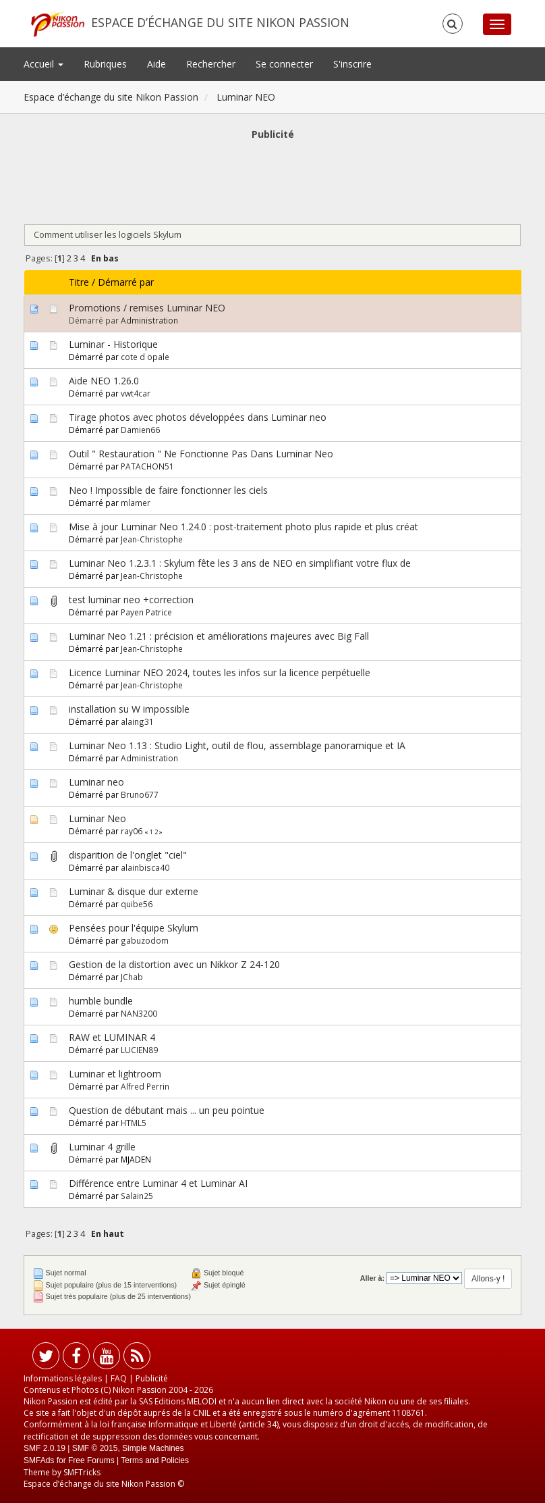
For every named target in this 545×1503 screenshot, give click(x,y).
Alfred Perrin (145, 1086)
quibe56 (136, 903)
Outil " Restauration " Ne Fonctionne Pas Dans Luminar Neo (201, 453)
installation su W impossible (129, 709)
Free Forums (91, 1460)
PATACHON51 (147, 466)
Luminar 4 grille (102, 1146)
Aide (156, 63)
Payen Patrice (146, 612)
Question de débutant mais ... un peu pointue (166, 1110)
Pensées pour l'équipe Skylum (133, 927)
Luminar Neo (97, 818)
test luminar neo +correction (131, 599)
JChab (132, 976)
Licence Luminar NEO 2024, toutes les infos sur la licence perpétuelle (219, 672)
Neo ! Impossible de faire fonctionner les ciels (168, 490)
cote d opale (145, 356)
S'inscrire (352, 63)
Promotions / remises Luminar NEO (147, 307)
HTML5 (133, 1122)
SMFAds (39, 1460)
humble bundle (101, 1000)
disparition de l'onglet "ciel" (128, 854)
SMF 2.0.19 (44, 1448)
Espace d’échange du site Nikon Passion (220, 22)
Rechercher (210, 63)
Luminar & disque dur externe (133, 891)
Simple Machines (152, 1448)
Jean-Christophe (152, 539)
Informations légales (63, 1378)
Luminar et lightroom (115, 1073)
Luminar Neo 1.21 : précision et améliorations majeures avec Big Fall (219, 636)
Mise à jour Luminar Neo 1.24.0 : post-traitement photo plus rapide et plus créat (243, 526)
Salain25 (137, 1195)
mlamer (135, 502)
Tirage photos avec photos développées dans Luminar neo (197, 417)
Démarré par (126, 282)
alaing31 (137, 721)
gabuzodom (145, 940)
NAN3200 (139, 1013)
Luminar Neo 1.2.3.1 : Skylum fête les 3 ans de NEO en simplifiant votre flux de (240, 563)
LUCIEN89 (139, 1049)
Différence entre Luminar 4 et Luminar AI (158, 1183)
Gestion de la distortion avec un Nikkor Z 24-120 (174, 964)
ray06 (131, 830)
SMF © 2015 (95, 1448)
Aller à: (372, 1278)
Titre (79, 282)
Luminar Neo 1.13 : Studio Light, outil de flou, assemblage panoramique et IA (237, 745)
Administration (149, 320)
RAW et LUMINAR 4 (112, 1037)
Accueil (43, 63)
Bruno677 (140, 794)
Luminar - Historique (113, 344)
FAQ (119, 1378)
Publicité (152, 1378)
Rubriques (105, 63)
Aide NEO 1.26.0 (104, 380)
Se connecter (284, 63)
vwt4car (135, 393)
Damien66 (140, 429)
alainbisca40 (145, 867)
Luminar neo (96, 781)
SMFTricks (82, 1472)
